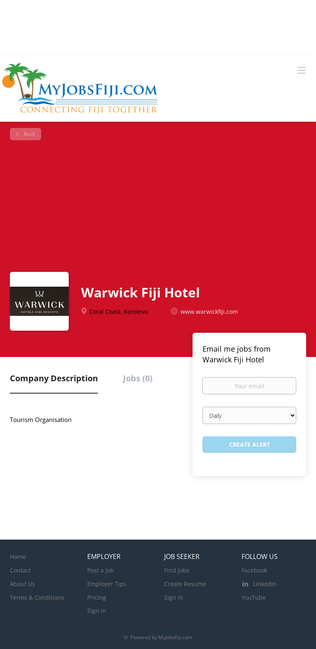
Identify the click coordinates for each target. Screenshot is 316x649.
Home (18, 557)
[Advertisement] (161, 206)
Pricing (96, 597)
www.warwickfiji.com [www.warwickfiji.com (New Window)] (209, 311)
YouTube (254, 597)
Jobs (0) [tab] (138, 378)
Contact (20, 570)
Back (29, 133)
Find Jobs (176, 570)
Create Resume (185, 584)
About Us (22, 584)
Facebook (254, 570)
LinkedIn (264, 584)
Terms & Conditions (37, 597)
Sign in (96, 610)
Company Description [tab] (54, 378)
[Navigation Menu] (301, 70)
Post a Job (100, 570)
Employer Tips (106, 584)
